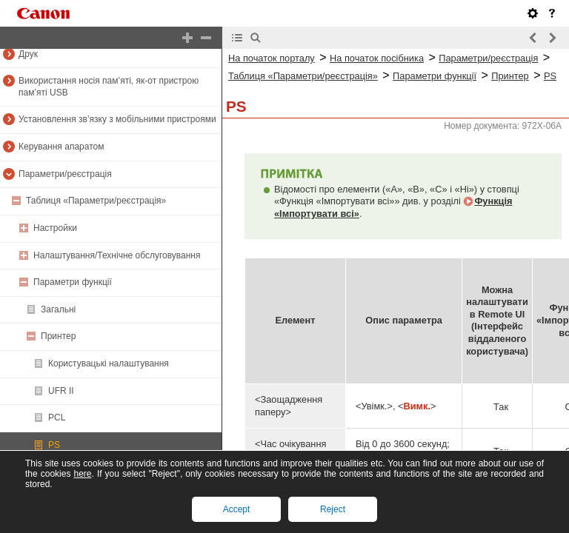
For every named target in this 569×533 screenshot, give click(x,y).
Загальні (58, 309)
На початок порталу (271, 58)
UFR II (61, 391)
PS (54, 445)
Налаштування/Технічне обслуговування (117, 255)
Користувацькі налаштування (108, 363)
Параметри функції (72, 282)
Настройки (55, 228)
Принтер (58, 336)
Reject (332, 509)
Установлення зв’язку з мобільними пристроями (117, 119)
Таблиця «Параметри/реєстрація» (96, 200)
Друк (28, 54)
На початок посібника (377, 58)
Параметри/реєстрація (65, 174)
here (82, 474)
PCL (56, 417)
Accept (236, 509)
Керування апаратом (61, 146)
